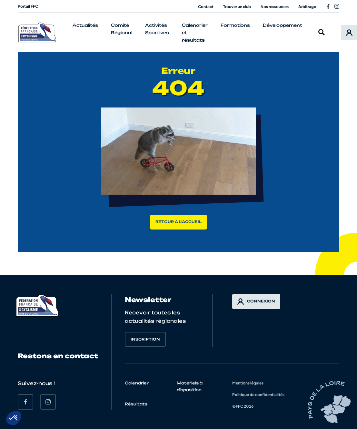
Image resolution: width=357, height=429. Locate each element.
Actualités (85, 25)
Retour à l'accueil (178, 222)
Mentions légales (247, 383)
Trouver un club (237, 6)
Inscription (145, 339)
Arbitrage (307, 6)
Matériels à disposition (190, 386)
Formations (235, 25)
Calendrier (137, 383)
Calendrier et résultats (195, 33)
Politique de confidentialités (258, 394)
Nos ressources (275, 6)
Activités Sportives (157, 29)
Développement (282, 25)
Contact (205, 6)
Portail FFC (28, 6)
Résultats (136, 404)
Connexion (256, 301)
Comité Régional (121, 29)
